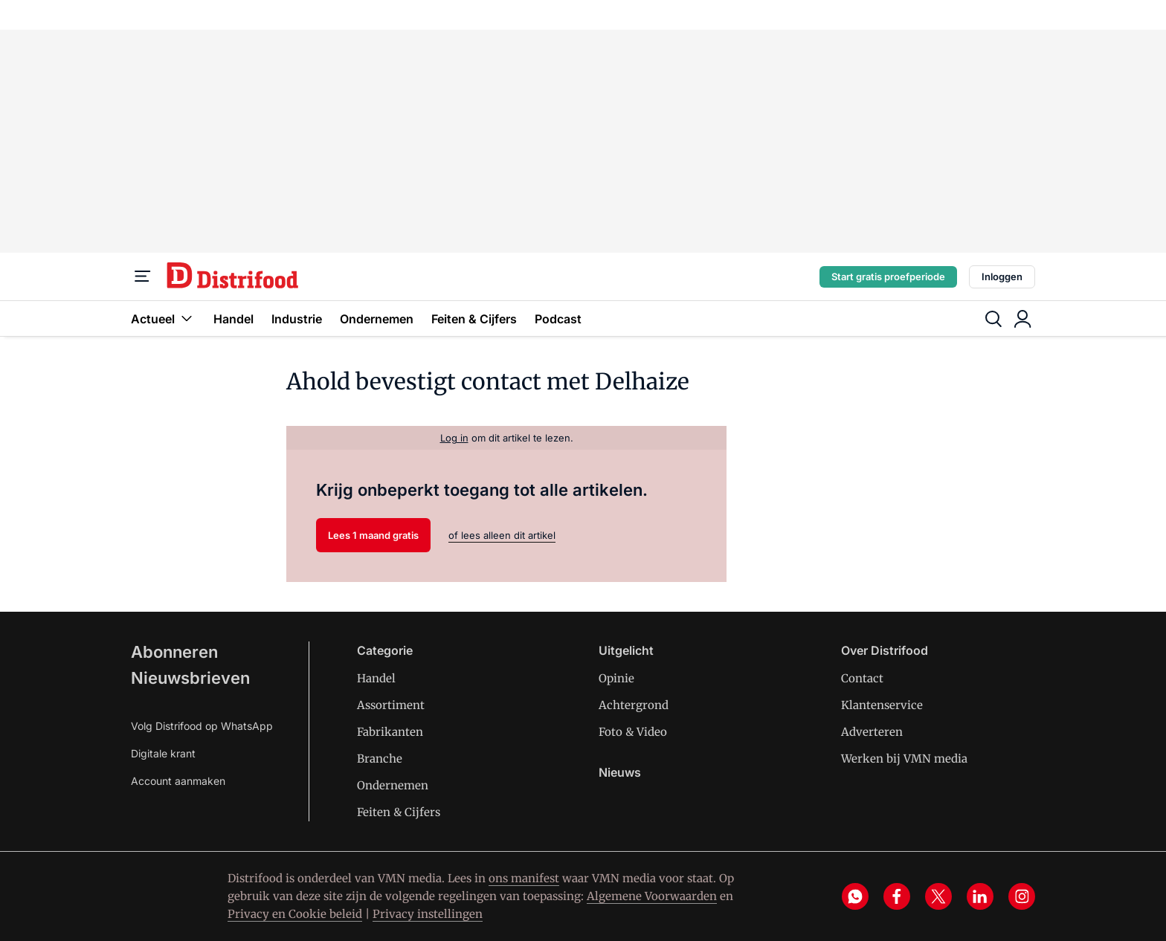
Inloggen (1002, 276)
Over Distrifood (884, 650)
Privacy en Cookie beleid (295, 914)
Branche (379, 758)
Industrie (296, 318)
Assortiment (391, 705)
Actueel (163, 318)
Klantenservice (882, 705)
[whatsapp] (855, 896)
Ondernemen (376, 318)
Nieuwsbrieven (190, 678)
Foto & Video (633, 732)
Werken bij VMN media (904, 758)
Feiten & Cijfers (474, 318)
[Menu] (143, 276)
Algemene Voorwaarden (652, 896)
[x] (938, 896)
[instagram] (1021, 896)
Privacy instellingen (428, 914)
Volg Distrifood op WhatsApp (202, 726)
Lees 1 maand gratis (373, 535)
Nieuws (620, 772)
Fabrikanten (390, 732)
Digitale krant (163, 753)
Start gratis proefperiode (888, 276)
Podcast (558, 318)
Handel (233, 318)
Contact (862, 678)
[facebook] (896, 896)
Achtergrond (634, 705)
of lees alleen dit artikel (501, 535)
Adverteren (872, 732)
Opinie (616, 678)
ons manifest (524, 878)
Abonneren (174, 652)
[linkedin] (980, 896)
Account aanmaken (178, 781)
